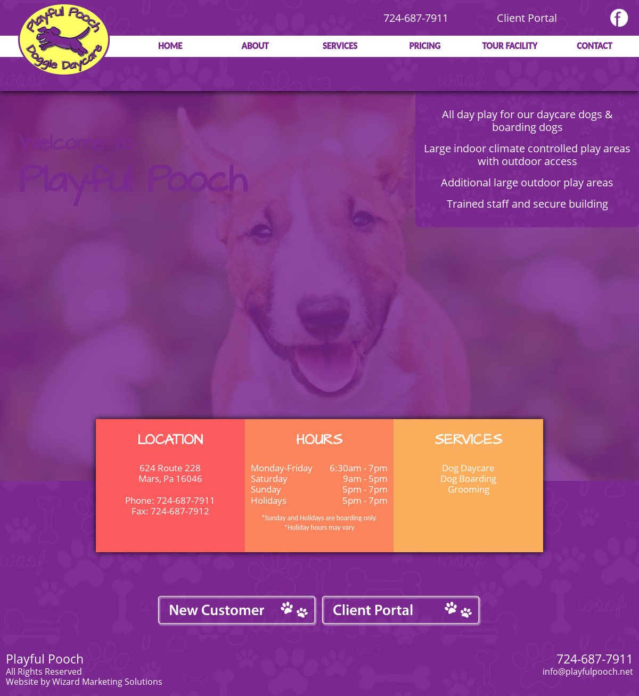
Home (170, 46)
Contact (594, 46)
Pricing (424, 46)
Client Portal (527, 18)
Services (340, 46)
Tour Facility (509, 46)
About (255, 46)
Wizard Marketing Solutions (107, 681)
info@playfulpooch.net (588, 671)
